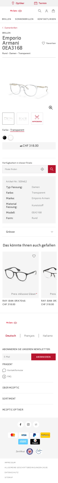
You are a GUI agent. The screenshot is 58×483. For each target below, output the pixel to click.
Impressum (10, 462)
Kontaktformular (12, 370)
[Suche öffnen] (39, 10)
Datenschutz (12, 472)
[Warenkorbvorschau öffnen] (53, 10)
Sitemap (9, 477)
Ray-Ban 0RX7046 (14, 301)
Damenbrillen (10, 27)
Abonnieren (43, 357)
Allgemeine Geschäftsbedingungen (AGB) (26, 467)
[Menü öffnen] (3, 10)
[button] (46, 10)
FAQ (6, 376)
